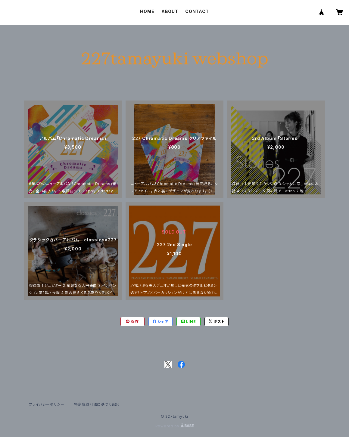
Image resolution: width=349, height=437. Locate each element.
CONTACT (197, 11)
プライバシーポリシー (46, 404)
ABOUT (169, 11)
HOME (147, 11)
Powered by (174, 426)
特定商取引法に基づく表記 (96, 404)
